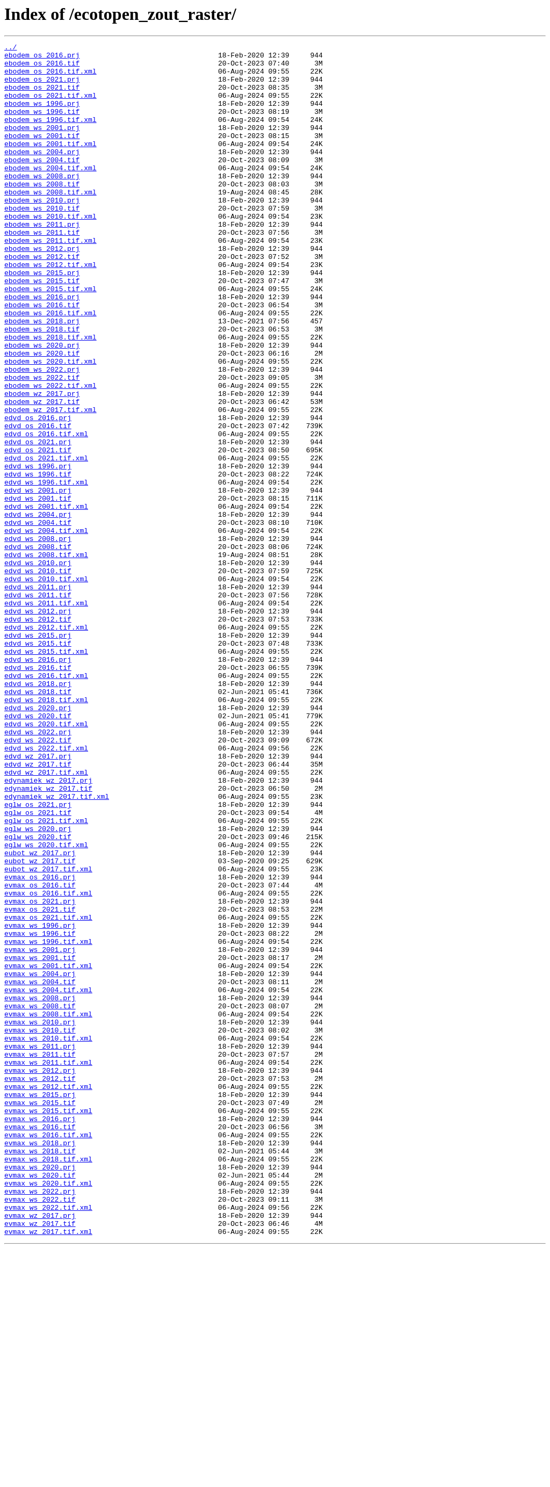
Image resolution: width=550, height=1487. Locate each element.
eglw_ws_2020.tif (37, 996)
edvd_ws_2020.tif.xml (46, 860)
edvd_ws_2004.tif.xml (46, 628)
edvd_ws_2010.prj (37, 667)
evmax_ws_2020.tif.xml (48, 1412)
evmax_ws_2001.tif (40, 1141)
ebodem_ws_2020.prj (41, 406)
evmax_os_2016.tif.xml (48, 1064)
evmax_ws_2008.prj (40, 1189)
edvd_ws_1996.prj (37, 551)
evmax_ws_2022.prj (40, 1421)
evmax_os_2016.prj (40, 1044)
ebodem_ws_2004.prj (41, 174)
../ (10, 48)
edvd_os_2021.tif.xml (46, 541)
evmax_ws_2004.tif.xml (48, 1180)
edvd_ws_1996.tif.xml (46, 570)
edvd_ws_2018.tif (37, 822)
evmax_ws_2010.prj (40, 1218)
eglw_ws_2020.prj (37, 986)
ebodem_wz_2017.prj (41, 464)
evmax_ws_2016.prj (40, 1334)
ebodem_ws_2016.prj (41, 348)
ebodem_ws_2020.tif (41, 416)
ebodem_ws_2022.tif (41, 445)
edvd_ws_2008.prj (37, 638)
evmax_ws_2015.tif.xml (48, 1325)
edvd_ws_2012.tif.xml (46, 744)
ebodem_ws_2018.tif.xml (50, 396)
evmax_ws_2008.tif (40, 1199)
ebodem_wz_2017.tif (41, 474)
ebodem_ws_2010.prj (41, 232)
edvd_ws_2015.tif (37, 764)
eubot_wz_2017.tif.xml (48, 1035)
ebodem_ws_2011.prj (41, 261)
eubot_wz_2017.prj (40, 1015)
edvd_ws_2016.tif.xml (46, 802)
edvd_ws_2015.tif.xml (46, 773)
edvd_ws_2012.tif (37, 735)
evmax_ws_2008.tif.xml (48, 1209)
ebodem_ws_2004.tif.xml (50, 193)
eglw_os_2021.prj (37, 957)
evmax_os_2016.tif (40, 1054)
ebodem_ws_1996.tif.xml (50, 135)
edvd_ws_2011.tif (37, 706)
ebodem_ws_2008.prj (41, 203)
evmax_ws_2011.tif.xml (48, 1267)
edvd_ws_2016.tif (37, 793)
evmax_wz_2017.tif (40, 1460)
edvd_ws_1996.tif (37, 561)
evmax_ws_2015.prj (40, 1305)
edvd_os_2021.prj (37, 522)
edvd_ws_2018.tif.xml (46, 831)
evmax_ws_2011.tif (40, 1257)
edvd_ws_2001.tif (37, 590)
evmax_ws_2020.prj (40, 1392)
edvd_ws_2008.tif (37, 648)
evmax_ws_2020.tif (40, 1402)
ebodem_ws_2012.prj (41, 290)
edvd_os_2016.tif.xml (46, 512)
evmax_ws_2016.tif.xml (48, 1354)
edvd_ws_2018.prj (37, 812)
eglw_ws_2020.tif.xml (46, 1005)
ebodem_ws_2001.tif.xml (50, 164)
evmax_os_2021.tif (40, 1083)
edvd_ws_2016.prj (37, 783)
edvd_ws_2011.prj (37, 696)
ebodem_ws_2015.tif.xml (50, 338)
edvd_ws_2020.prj (37, 841)
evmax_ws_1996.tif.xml (48, 1122)
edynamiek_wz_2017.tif (48, 938)
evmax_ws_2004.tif (40, 1170)
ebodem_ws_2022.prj (41, 435)
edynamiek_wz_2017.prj (48, 928)
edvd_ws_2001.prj (37, 580)
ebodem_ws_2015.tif (41, 329)
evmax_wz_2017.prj (40, 1450)
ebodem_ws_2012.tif (41, 300)
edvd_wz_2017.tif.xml (46, 918)
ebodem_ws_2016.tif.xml (50, 367)
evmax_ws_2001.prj (40, 1131)
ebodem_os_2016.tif (41, 68)
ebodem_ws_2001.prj (41, 145)
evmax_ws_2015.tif (40, 1315)
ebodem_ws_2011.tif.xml (50, 280)
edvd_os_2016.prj (37, 493)
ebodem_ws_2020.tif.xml (50, 425)
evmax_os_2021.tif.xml (48, 1093)
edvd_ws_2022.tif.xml (46, 889)
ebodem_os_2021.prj (41, 87)
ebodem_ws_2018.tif (41, 387)
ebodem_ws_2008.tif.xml (50, 222)
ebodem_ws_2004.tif (41, 184)
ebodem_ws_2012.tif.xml (50, 309)
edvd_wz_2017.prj (37, 899)
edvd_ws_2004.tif (37, 619)
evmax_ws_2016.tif (40, 1344)
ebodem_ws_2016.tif (41, 358)
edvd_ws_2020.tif (37, 851)
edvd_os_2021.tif (37, 532)
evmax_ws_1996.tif (40, 1112)
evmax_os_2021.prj (40, 1073)
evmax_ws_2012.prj (40, 1276)
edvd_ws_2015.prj (37, 754)
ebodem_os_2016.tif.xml (50, 77)
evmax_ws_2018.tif (40, 1373)
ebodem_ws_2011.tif (41, 271)
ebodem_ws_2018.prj (41, 377)
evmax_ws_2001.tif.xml (48, 1151)
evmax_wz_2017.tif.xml (48, 1470)
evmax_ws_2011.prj (40, 1247)
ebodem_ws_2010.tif (41, 242)
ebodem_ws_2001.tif (41, 155)
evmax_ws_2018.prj (40, 1363)
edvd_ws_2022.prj (37, 870)
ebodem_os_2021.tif (41, 97)
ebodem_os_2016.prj (41, 58)
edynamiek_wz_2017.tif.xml (56, 947)
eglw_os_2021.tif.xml (46, 976)
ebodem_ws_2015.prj (41, 319)
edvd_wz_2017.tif (37, 909)
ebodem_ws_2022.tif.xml (50, 454)
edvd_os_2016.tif (37, 503)
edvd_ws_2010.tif (37, 677)
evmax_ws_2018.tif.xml (48, 1383)
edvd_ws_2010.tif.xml (46, 686)
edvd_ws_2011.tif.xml (46, 715)
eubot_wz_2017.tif (40, 1025)
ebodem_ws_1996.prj (41, 116)
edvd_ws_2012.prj (37, 725)
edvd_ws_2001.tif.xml (46, 599)
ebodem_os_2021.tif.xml (50, 106)
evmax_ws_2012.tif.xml (48, 1296)
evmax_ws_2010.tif (40, 1228)
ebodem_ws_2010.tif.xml (50, 251)
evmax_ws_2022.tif (40, 1431)
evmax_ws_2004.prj (40, 1160)
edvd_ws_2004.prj (37, 609)
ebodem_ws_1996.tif (41, 126)
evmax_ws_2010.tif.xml (48, 1238)
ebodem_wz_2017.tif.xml (50, 483)
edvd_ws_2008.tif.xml (46, 657)
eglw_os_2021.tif (37, 967)
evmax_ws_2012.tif (40, 1286)
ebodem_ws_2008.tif (41, 213)
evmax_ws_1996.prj (40, 1102)
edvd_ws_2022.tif (37, 880)
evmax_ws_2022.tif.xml (48, 1441)
